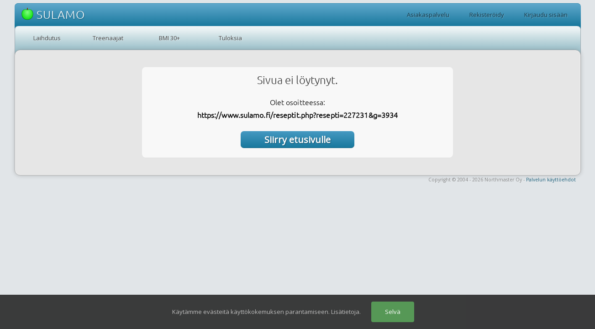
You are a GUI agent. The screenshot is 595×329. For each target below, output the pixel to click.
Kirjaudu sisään (546, 15)
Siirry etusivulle (297, 139)
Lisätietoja (345, 312)
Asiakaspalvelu (428, 15)
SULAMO (53, 14)
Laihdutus (47, 38)
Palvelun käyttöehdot (551, 179)
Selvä (392, 312)
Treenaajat (108, 38)
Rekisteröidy (486, 15)
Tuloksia (230, 38)
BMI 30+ (169, 38)
